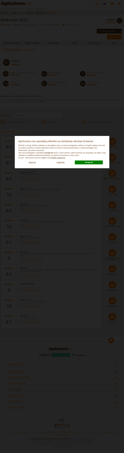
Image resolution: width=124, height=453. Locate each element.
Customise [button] (61, 162)
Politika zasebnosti (57, 158)
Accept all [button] (89, 162)
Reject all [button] (32, 162)
